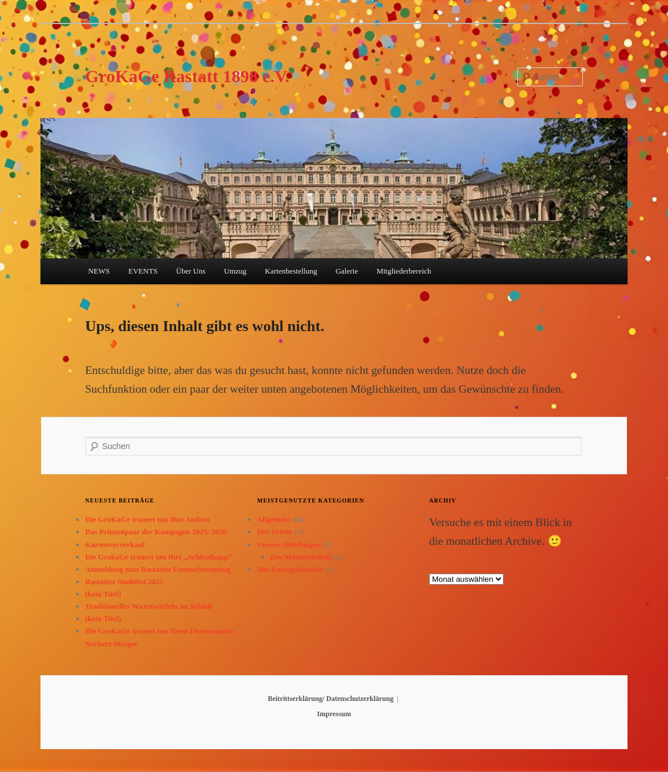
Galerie (347, 271)
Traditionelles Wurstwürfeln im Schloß (148, 606)
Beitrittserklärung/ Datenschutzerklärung (330, 699)
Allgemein (273, 519)
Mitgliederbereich (403, 271)
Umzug (235, 271)
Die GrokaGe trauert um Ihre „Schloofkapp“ (158, 556)
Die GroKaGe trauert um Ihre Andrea (147, 519)
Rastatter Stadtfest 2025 (124, 581)
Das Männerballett (300, 556)
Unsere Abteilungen (289, 544)
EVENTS (143, 271)
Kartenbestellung (291, 271)
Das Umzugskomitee (290, 569)
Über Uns (190, 271)
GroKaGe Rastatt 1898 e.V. (187, 76)
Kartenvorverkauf (115, 544)
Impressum (334, 714)
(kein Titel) (103, 593)
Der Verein (274, 531)
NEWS (99, 271)
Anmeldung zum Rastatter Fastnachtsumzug (158, 569)
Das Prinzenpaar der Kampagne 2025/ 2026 (156, 531)
